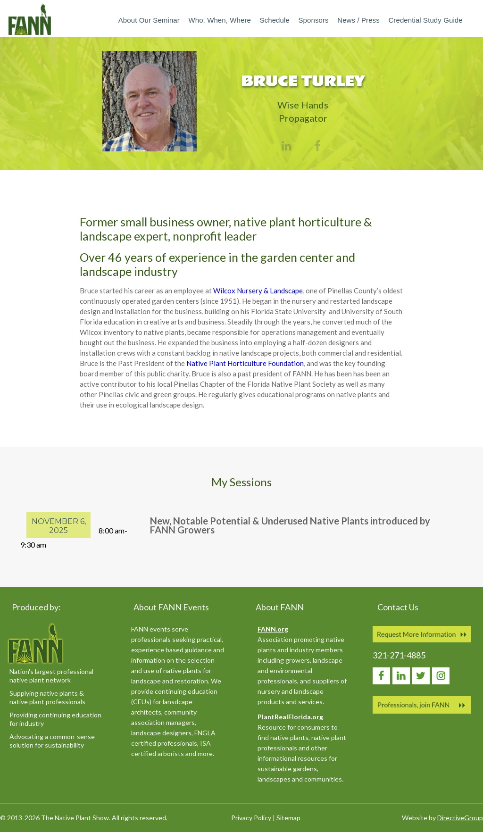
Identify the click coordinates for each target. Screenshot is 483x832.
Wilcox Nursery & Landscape (258, 290)
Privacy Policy (251, 818)
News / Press (358, 20)
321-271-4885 (399, 655)
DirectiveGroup (460, 818)
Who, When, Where (219, 20)
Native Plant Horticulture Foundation (245, 363)
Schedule (275, 20)
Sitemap (288, 818)
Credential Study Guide (425, 20)
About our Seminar (149, 20)
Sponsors (313, 20)
